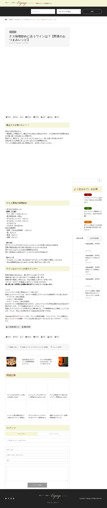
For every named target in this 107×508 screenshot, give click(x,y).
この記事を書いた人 (13, 327)
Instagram (11, 498)
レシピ (13, 32)
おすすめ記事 (94, 237)
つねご (15, 347)
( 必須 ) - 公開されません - (15, 455)
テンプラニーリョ (35, 347)
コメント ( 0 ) (21, 433)
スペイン (28, 347)
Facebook (8, 498)
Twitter (6, 498)
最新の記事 (27, 327)
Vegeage (88, 498)
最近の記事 (80, 237)
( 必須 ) (10, 449)
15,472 (59, 347)
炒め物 (46, 347)
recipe (23, 347)
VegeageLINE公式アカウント (15, 316)
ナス (42, 347)
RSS (13, 498)
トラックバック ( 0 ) (53, 433)
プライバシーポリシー (53, 502)
